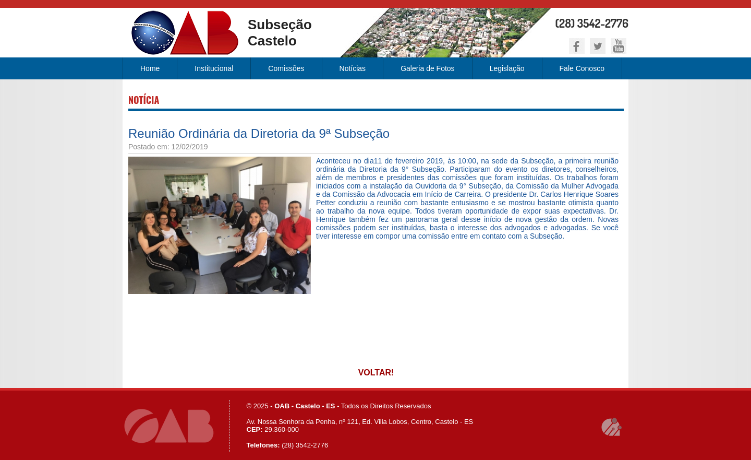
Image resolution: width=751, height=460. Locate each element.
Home (150, 68)
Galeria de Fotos (428, 68)
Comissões (286, 68)
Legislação (507, 68)
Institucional (214, 68)
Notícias (353, 68)
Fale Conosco (582, 68)
